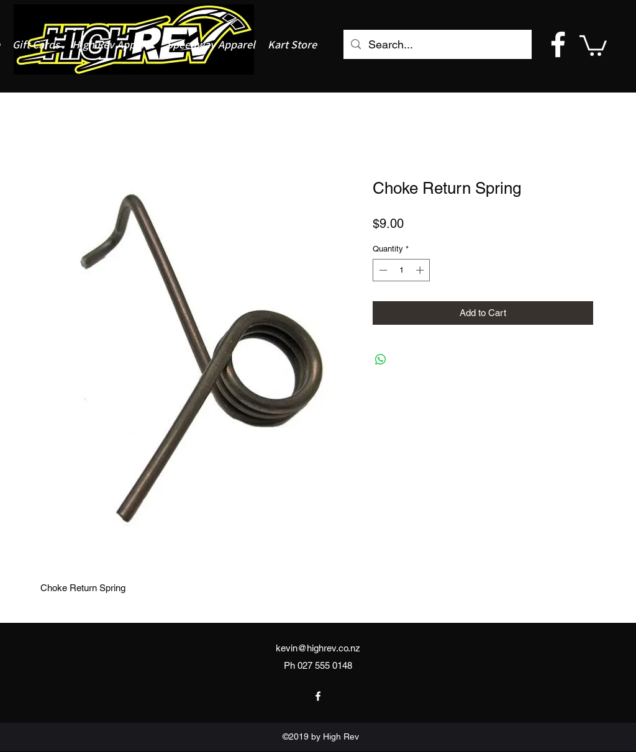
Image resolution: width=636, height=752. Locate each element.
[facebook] (558, 44)
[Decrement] (382, 270)
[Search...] (437, 45)
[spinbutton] (401, 270)
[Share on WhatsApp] (380, 359)
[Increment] (421, 270)
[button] (593, 44)
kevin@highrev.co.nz (318, 648)
